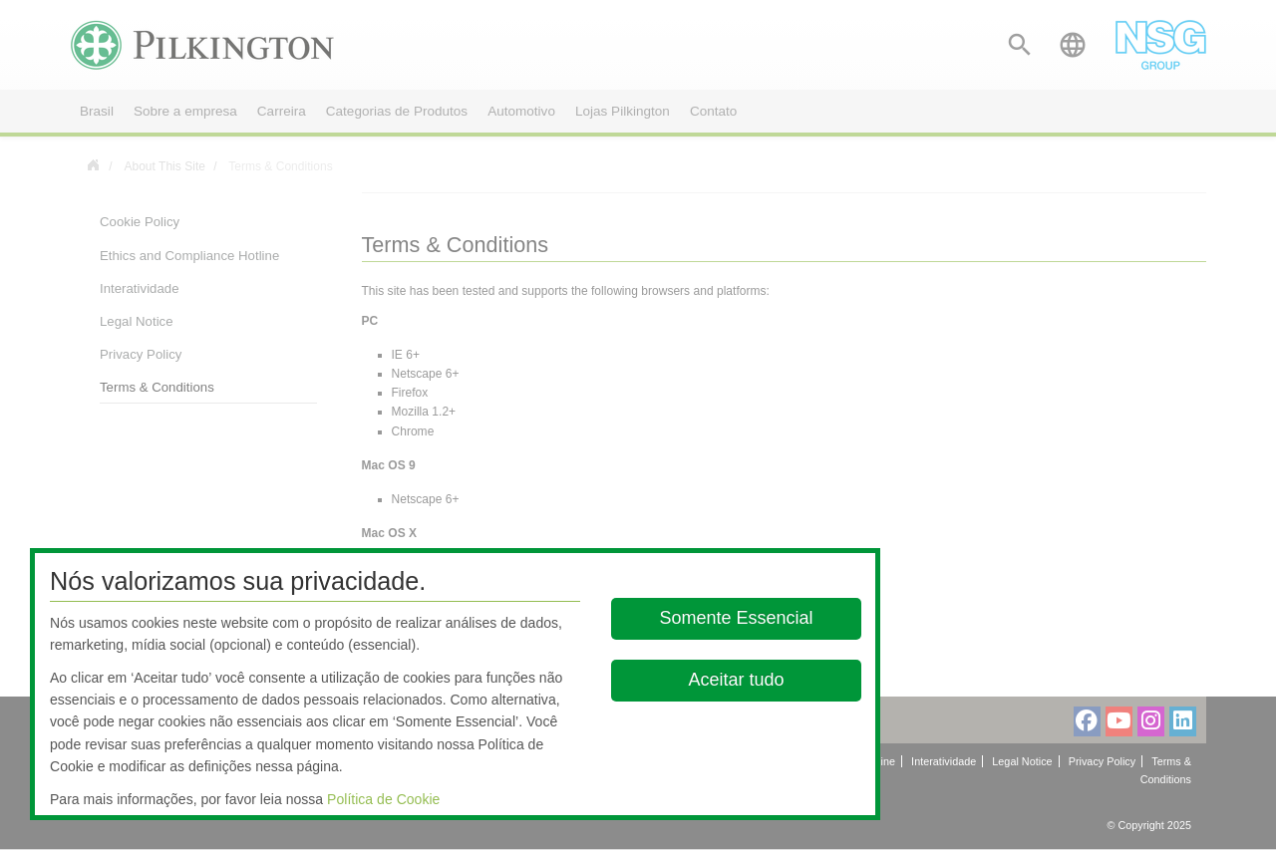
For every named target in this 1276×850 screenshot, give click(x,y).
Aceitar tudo (737, 680)
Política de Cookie (383, 799)
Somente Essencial (736, 618)
